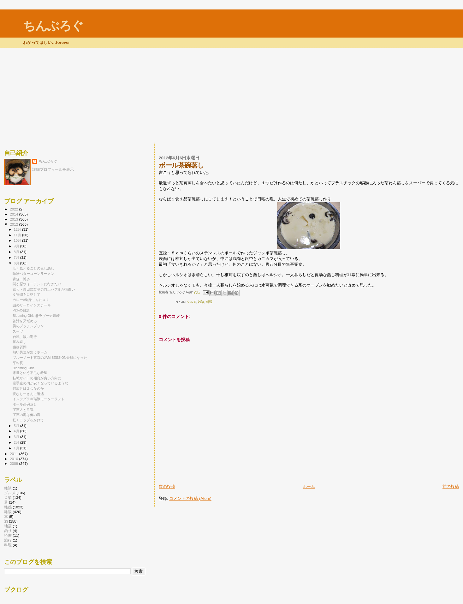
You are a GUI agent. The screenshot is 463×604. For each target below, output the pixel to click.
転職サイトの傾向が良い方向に (37, 378)
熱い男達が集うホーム (30, 352)
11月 (18, 235)
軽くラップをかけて (28, 420)
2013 (14, 219)
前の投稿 (450, 486)
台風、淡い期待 (25, 337)
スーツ (18, 331)
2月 (17, 442)
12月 (18, 229)
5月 (17, 426)
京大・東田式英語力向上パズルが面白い (44, 289)
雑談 (8, 488)
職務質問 (20, 347)
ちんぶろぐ (53, 26)
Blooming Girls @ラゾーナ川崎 (36, 315)
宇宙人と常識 (23, 410)
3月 (17, 437)
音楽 (8, 497)
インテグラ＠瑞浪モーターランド (39, 399)
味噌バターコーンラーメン (33, 273)
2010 (14, 459)
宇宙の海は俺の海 (26, 415)
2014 (14, 214)
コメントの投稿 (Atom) (190, 498)
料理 (209, 302)
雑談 (201, 302)
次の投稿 (167, 486)
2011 (14, 454)
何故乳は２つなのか (28, 388)
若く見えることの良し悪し (33, 268)
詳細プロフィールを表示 (53, 169)
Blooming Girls (23, 368)
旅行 (8, 540)
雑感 (8, 507)
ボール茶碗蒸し (25, 404)
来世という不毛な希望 (30, 373)
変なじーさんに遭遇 (28, 394)
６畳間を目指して (26, 294)
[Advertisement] (231, 95)
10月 (18, 240)
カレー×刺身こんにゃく (31, 300)
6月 (17, 263)
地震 (8, 526)
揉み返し (20, 342)
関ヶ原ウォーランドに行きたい (37, 284)
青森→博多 (21, 279)
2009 (14, 463)
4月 (17, 431)
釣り (8, 531)
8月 (17, 252)
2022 (14, 209)
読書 (8, 535)
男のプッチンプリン (28, 326)
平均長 (18, 363)
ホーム (309, 486)
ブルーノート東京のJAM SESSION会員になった (50, 357)
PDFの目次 (21, 310)
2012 (14, 224)
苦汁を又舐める (25, 321)
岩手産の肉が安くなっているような (40, 383)
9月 (17, 246)
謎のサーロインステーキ (32, 305)
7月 (17, 257)
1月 (17, 448)
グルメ (191, 302)
